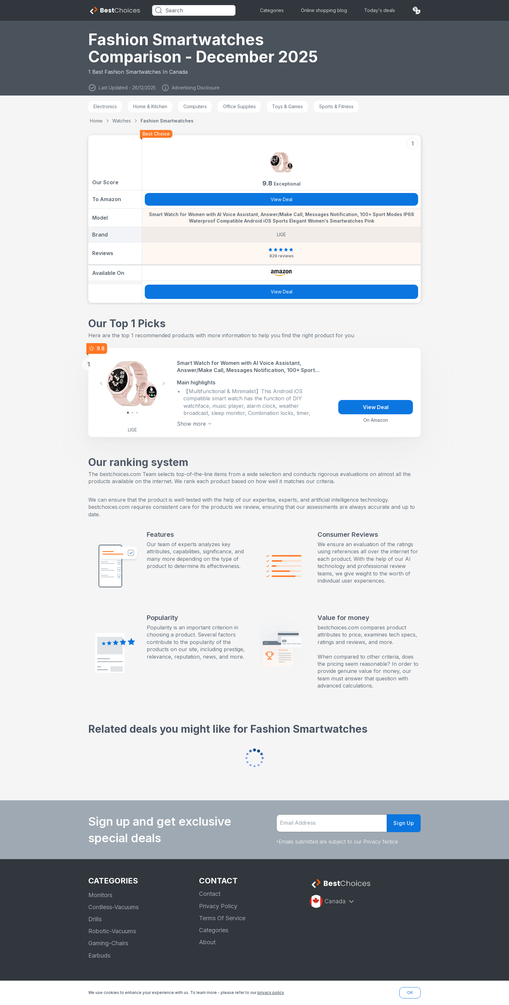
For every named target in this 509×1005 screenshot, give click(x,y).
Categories (272, 10)
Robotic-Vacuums (112, 931)
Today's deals (379, 10)
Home (96, 120)
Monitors (100, 895)
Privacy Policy (218, 906)
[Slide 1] (132, 413)
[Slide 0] (128, 413)
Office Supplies (239, 106)
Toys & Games (287, 106)
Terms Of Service (222, 918)
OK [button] (410, 992)
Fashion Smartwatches (167, 120)
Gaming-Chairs (108, 943)
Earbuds (99, 955)
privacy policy (270, 992)
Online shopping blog (324, 10)
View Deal (281, 199)
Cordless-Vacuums (113, 907)
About (207, 942)
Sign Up (403, 823)
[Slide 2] (137, 413)
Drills (95, 919)
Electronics (105, 106)
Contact (209, 893)
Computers (195, 106)
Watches (121, 120)
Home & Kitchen (150, 106)
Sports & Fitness (336, 106)
